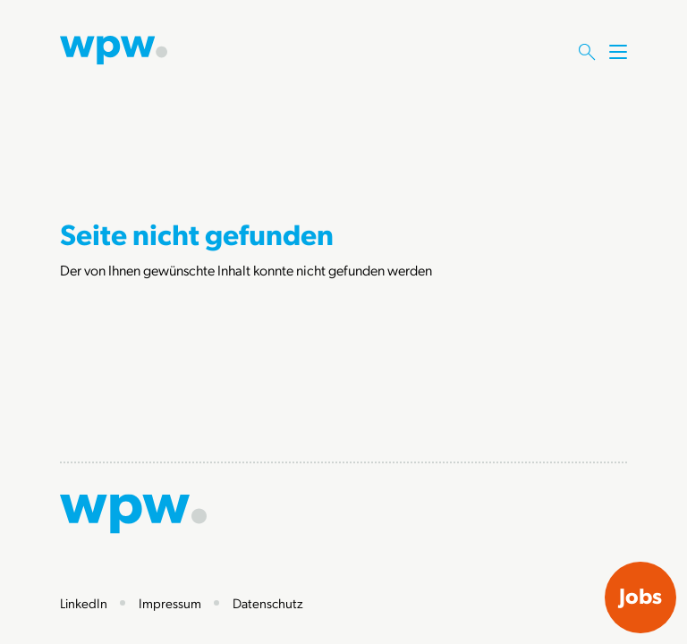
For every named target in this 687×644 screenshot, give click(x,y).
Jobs (640, 595)
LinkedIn (83, 603)
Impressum (170, 603)
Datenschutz (268, 603)
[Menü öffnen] (618, 69)
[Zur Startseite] (113, 47)
